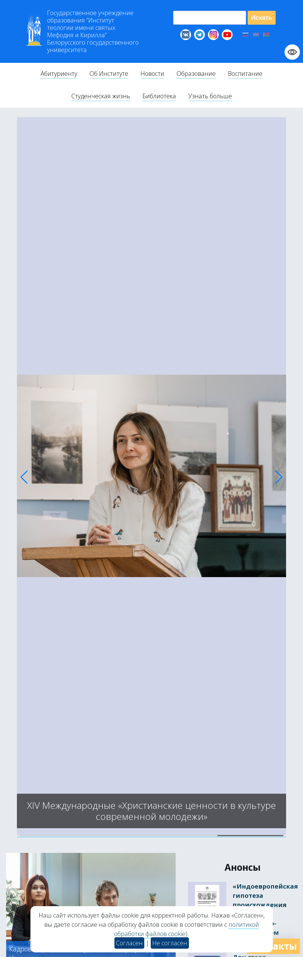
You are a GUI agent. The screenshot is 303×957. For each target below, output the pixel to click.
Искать (261, 17)
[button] (24, 477)
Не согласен (169, 943)
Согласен (129, 943)
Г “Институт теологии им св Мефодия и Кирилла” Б (93, 31)
